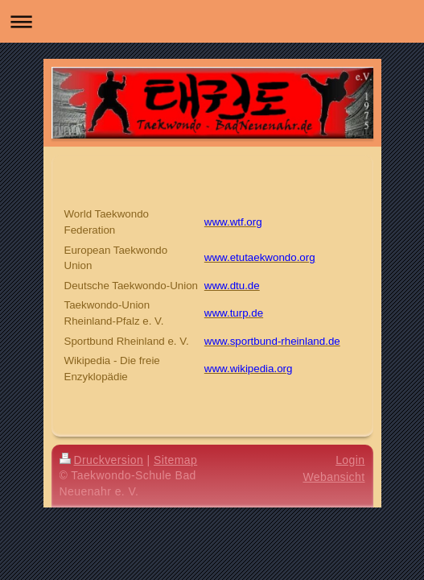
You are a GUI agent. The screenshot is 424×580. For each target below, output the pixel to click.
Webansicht (333, 476)
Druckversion (102, 460)
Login (349, 460)
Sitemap (175, 460)
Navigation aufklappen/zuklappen (212, 21)
